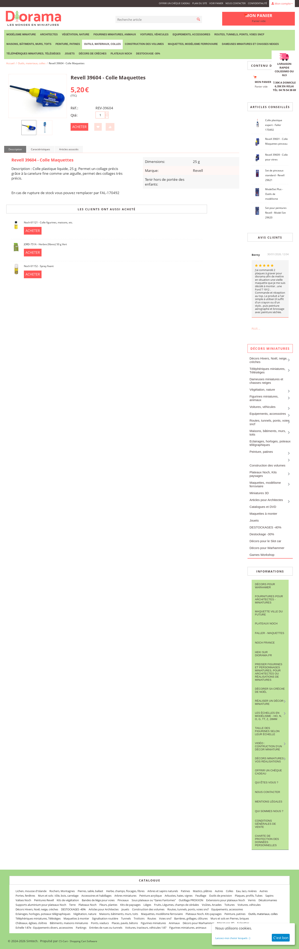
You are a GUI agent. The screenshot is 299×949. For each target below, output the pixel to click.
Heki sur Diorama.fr (263, 654)
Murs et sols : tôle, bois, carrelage (58, 895)
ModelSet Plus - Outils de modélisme (274, 194)
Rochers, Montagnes (62, 891)
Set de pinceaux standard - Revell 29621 (274, 175)
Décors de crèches (93, 53)
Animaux (174, 923)
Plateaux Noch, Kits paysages (263, 474)
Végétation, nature (75, 34)
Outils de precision (220, 895)
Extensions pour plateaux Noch (225, 900)
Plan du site (199, 3)
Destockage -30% (148, 53)
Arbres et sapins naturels (162, 891)
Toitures (229, 905)
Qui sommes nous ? (269, 811)
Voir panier (216, 3)
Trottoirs (139, 918)
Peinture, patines (67, 44)
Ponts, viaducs (100, 923)
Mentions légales (268, 801)
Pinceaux (123, 900)
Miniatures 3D (259, 493)
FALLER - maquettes (269, 633)
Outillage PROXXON (191, 900)
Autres (219, 891)
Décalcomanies (268, 900)
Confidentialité (257, 3)
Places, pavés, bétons (125, 923)
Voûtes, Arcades (212, 905)
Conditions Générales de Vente (265, 823)
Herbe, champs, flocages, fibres (125, 891)
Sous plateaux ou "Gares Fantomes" (154, 900)
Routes (151, 918)
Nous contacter (235, 3)
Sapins (269, 895)
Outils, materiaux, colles (102, 44)
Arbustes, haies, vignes (178, 895)
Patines (185, 891)
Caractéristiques (40, 149)
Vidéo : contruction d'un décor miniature (268, 746)
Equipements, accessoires (191, 34)
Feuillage (200, 895)
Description (15, 149)
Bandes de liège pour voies (98, 900)
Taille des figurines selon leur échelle (267, 731)
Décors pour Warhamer (265, 586)
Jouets (70, 53)
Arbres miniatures (125, 895)
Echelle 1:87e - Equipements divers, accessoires (44, 927)
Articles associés (68, 149)
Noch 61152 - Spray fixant (39, 266)
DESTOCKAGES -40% (265, 527)
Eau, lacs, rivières (246, 891)
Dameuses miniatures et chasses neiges (250, 44)
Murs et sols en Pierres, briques (230, 918)
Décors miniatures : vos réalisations (270, 760)
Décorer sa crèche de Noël (270, 690)
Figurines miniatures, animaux (114, 34)
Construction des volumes (144, 44)
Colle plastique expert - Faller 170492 (273, 125)
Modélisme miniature (21, 34)
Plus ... (256, 328)
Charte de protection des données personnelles (267, 840)
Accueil (10, 63)
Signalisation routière (105, 918)
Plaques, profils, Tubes (248, 895)
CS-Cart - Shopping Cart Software (78, 941)
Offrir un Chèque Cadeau (174, 3)
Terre (72, 905)
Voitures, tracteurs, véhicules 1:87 (145, 927)
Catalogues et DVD (263, 506)
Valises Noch (23, 900)
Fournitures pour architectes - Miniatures (269, 599)
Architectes (49, 34)
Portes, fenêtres (25, 895)
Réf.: (74, 108)
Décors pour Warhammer (267, 548)
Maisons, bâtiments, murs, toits (28, 44)
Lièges (147, 905)
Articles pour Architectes (266, 500)
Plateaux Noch (121, 53)
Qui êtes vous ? (266, 782)
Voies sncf (165, 918)
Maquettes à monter (263, 513)
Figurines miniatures (153, 923)
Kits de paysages (130, 905)
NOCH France (265, 642)
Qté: (74, 115)
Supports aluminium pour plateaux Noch (41, 905)
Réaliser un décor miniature (269, 702)
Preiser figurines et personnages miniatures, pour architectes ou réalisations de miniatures (268, 672)
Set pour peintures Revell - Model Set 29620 (276, 212)
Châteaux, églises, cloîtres (31, 923)
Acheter (79, 126)
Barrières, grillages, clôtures (191, 918)
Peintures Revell (44, 900)
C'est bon (280, 937)
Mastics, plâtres (202, 891)
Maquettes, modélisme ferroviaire (193, 44)
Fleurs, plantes (108, 905)
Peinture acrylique (150, 895)
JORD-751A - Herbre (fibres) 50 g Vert (45, 244)
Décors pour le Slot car (265, 541)
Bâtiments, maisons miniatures (69, 923)
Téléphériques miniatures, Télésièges (33, 53)
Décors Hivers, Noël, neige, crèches (269, 360)
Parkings (81, 927)
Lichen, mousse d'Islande (31, 891)
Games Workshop (262, 554)
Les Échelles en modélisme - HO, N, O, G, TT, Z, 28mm (268, 716)
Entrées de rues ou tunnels (105, 927)
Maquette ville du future (269, 613)
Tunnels (126, 918)
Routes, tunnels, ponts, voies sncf (239, 34)
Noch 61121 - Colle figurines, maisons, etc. (48, 222)
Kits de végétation (68, 900)
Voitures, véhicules (154, 34)
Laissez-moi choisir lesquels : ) (232, 938)
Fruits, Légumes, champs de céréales (176, 905)
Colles (229, 891)
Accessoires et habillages (96, 895)
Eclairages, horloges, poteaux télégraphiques (270, 443)
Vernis (252, 900)
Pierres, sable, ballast (90, 891)
